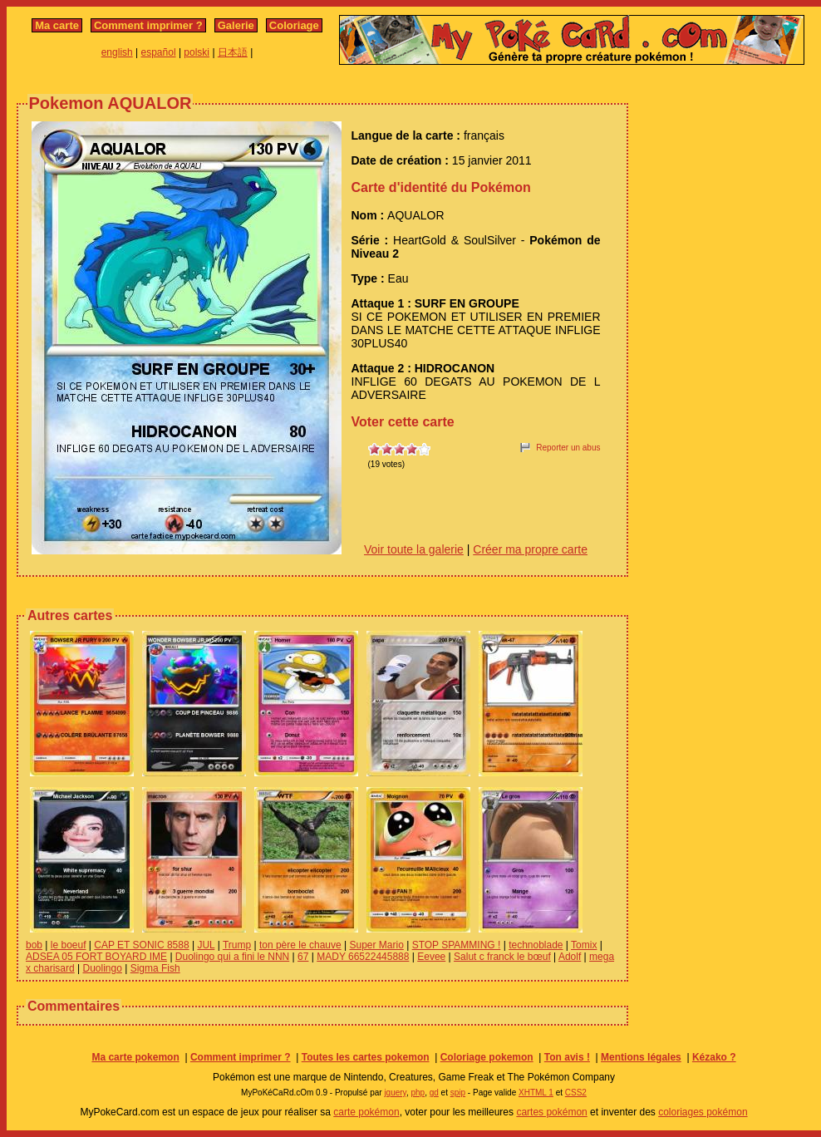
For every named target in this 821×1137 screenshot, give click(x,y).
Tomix (584, 945)
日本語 (233, 52)
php (417, 1092)
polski (196, 52)
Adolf (569, 956)
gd (434, 1092)
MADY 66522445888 (363, 956)
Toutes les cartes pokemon (366, 1057)
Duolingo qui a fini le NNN (232, 956)
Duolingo (101, 968)
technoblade (536, 945)
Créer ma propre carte (530, 549)
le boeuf (68, 945)
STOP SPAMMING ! (456, 945)
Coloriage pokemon (486, 1057)
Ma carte (57, 25)
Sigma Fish (155, 968)
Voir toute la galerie (414, 549)
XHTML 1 (536, 1092)
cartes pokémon (551, 1112)
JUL (205, 945)
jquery (395, 1092)
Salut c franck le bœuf (502, 956)
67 (302, 956)
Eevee (431, 956)
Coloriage (294, 25)
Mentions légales (641, 1057)
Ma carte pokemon (135, 1057)
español (158, 52)
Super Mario (376, 945)
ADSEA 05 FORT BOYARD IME (96, 956)
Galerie (236, 25)
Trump (237, 945)
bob (34, 945)
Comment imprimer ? (148, 25)
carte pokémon (366, 1112)
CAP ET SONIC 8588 (141, 945)
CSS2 (576, 1092)
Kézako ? (714, 1057)
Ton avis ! (567, 1057)
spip (457, 1092)
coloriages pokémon (702, 1112)
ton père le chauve (300, 945)
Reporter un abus (568, 447)
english (117, 52)
